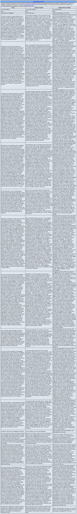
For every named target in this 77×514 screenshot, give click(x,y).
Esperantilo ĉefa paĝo (38, 1)
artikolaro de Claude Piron (31, 4)
